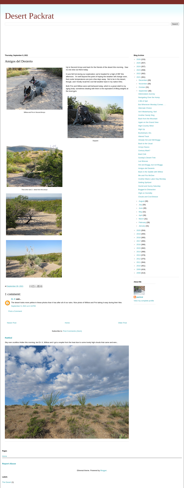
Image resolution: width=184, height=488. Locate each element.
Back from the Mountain (147, 119)
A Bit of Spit (143, 101)
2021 (139, 77)
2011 (139, 262)
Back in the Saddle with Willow (150, 172)
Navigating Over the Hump (149, 97)
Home (67, 323)
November (143, 84)
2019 (139, 234)
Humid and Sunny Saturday (149, 186)
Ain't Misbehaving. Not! (147, 112)
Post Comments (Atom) (72, 331)
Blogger (103, 470)
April (141, 215)
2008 (139, 273)
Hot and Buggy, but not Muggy (150, 165)
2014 (139, 252)
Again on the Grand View (148, 122)
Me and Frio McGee (146, 175)
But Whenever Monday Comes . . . (152, 104)
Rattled (8, 338)
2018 (139, 237)
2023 (139, 70)
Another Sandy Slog (146, 115)
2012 (139, 259)
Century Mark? (144, 150)
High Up (141, 129)
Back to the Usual (145, 143)
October (142, 87)
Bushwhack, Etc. (145, 133)
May (141, 212)
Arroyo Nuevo (143, 147)
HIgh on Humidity (145, 193)
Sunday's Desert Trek (147, 158)
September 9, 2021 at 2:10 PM (23, 306)
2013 (139, 255)
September (143, 91)
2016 (139, 244)
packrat (140, 297)
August (142, 201)
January (142, 226)
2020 (139, 230)
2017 (139, 241)
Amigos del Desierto (146, 168)
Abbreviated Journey (146, 94)
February (143, 222)
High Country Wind (145, 126)
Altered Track (143, 136)
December (143, 80)
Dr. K (13, 299)
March (141, 219)
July (141, 205)
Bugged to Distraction (147, 189)
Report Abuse (9, 463)
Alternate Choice (145, 108)
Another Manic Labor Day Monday (152, 179)
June (141, 208)
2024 (139, 66)
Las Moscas (143, 161)
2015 (139, 248)
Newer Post (11, 323)
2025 (139, 63)
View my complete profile (144, 301)
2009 (139, 269)
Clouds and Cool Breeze (148, 197)
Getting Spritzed (144, 182)
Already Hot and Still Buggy (149, 140)
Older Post (122, 323)
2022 (139, 73)
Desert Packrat (29, 15)
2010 (139, 266)
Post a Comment (15, 311)
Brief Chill (142, 154)
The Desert (6, 482)
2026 (139, 59)
